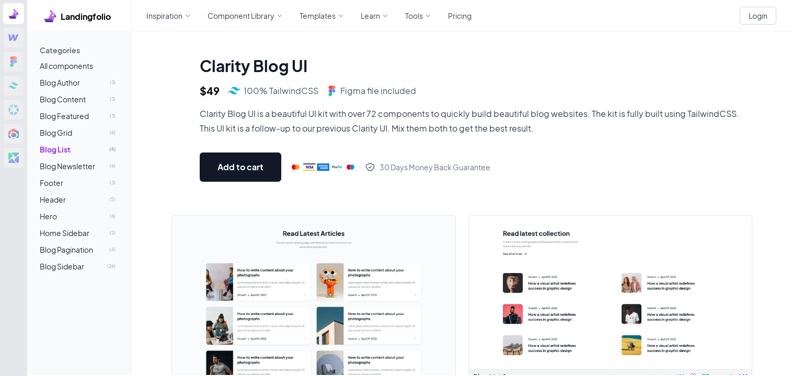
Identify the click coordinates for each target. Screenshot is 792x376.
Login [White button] (758, 15)
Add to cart (240, 166)
